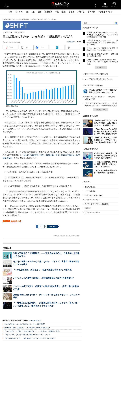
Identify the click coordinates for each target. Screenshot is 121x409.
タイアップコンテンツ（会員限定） (97, 204)
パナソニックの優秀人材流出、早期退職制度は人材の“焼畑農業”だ (43, 278)
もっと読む (100, 67)
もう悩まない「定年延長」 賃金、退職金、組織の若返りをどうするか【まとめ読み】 (105, 155)
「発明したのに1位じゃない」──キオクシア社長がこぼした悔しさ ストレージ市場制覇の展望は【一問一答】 (102, 35)
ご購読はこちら (101, 110)
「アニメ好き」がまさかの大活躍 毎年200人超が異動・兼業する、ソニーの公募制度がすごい (106, 131)
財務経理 (48, 12)
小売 (57, 12)
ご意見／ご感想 (90, 187)
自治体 (71, 12)
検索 (116, 23)
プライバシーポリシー (92, 212)
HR (33, 12)
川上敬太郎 (70, 41)
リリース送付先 (90, 191)
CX (27, 12)
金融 (63, 12)
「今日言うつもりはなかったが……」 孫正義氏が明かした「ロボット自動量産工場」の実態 (102, 43)
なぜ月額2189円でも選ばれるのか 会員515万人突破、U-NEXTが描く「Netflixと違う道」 (102, 62)
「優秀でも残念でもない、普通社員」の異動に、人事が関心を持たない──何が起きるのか (105, 123)
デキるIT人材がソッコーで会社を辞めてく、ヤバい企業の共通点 (24, 324)
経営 (10, 12)
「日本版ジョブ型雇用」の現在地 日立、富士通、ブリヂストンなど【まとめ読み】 (105, 164)
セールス (19, 12)
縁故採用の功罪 (16, 221)
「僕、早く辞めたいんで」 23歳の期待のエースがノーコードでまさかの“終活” (29, 338)
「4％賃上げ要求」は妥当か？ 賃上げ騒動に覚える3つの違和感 (42, 270)
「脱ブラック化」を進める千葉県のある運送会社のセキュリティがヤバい (27, 335)
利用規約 (88, 208)
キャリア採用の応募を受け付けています (98, 79)
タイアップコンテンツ (92, 200)
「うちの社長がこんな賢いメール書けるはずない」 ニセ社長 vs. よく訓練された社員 (31, 331)
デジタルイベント (105, 12)
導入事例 (91, 12)
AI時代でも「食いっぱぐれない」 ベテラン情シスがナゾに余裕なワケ (27, 328)
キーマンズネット (35, 320)
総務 (39, 12)
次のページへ (52, 226)
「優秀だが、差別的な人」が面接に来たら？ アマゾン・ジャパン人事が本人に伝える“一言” (105, 140)
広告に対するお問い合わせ (94, 195)
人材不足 (80, 12)
